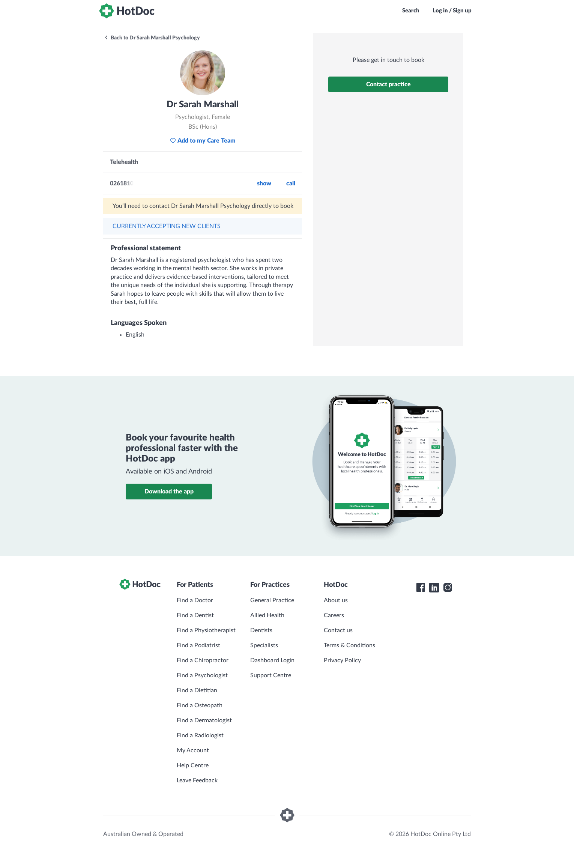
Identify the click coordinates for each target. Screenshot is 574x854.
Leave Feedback (197, 780)
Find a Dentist (195, 615)
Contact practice (388, 84)
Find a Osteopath (199, 705)
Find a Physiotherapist (206, 630)
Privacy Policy (342, 660)
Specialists (264, 645)
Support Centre (270, 675)
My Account (193, 750)
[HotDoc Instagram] (447, 587)
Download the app (169, 492)
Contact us (338, 630)
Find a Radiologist (200, 735)
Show (264, 183)
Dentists (261, 630)
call (290, 183)
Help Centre (193, 765)
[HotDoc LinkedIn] (434, 587)
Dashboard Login (272, 660)
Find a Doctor (195, 600)
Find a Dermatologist (204, 720)
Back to (152, 38)
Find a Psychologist (202, 675)
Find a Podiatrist (198, 645)
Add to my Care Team (203, 141)
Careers (334, 615)
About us (336, 600)
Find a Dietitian (197, 690)
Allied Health (267, 615)
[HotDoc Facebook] (420, 587)
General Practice (272, 600)
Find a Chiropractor (202, 660)
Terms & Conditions (349, 645)
